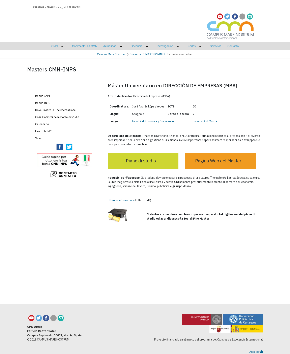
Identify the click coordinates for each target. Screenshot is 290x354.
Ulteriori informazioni (121, 200)
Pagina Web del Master (218, 161)
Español (39, 7)
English (52, 7)
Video (38, 164)
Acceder (256, 352)
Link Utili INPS (44, 157)
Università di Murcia (205, 121)
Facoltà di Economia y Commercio (153, 121)
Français (74, 7)
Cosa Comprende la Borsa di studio (57, 143)
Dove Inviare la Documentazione (55, 136)
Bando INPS (42, 129)
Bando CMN (42, 122)
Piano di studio (141, 161)
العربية (63, 7)
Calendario (42, 150)
